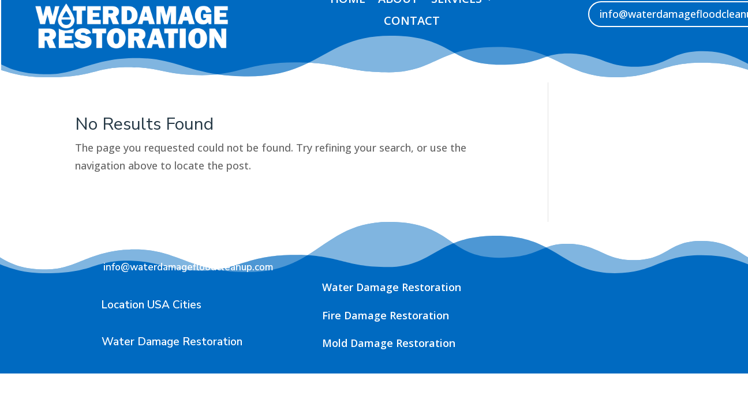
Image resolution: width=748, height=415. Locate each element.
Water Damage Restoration (391, 287)
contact (412, 21)
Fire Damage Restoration (385, 315)
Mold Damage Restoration (388, 343)
